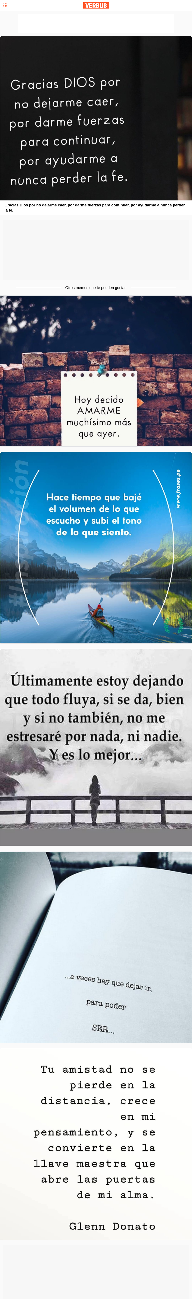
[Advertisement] (96, 250)
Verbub (96, 5)
